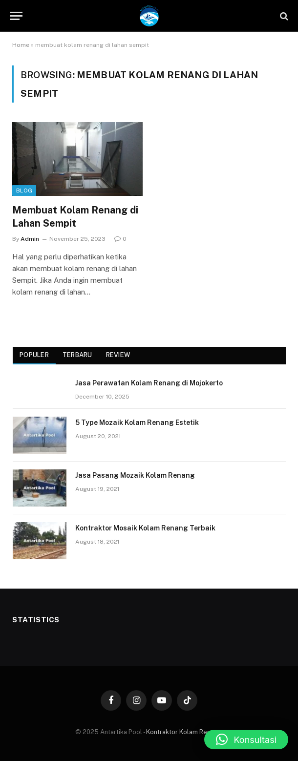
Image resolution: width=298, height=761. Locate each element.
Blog (24, 190)
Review (118, 355)
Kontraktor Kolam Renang (183, 732)
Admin (30, 238)
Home (20, 45)
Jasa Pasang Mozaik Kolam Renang (135, 475)
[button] (246, 739)
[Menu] (16, 16)
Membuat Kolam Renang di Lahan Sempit (75, 216)
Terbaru (77, 355)
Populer (34, 355)
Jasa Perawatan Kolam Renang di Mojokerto (149, 383)
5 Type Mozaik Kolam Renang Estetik (137, 422)
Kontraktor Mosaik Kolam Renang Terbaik (145, 528)
